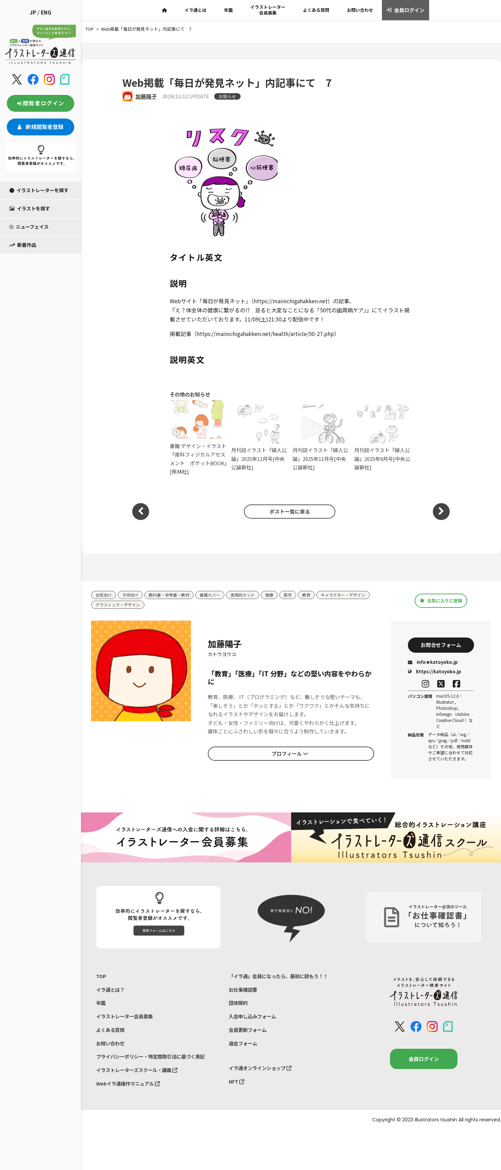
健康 (279, 595)
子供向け (132, 595)
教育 (317, 595)
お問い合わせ (360, 10)
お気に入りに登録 (441, 600)
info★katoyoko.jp (433, 664)
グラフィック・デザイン (119, 605)
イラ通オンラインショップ (262, 1073)
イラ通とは (195, 10)
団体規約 (239, 1006)
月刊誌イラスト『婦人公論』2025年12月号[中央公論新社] (260, 438)
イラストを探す (29, 208)
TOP (101, 978)
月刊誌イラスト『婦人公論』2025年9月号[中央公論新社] (383, 438)
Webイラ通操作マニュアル (130, 1090)
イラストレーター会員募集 (267, 10)
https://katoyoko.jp (434, 673)
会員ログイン (405, 10)
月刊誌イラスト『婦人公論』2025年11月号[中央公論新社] (322, 438)
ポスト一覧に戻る (287, 511)
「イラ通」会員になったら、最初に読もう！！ (282, 978)
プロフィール (289, 755)
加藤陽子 (146, 96)
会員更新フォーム (249, 1034)
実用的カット (251, 595)
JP (33, 12)
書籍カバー (217, 595)
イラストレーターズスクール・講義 (139, 1076)
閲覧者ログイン (40, 103)
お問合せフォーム (441, 646)
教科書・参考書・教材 (173, 595)
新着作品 (22, 244)
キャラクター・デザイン (357, 595)
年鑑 (228, 10)
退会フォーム (244, 1048)
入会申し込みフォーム (254, 1020)
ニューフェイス (29, 226)
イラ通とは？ (111, 992)
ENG (46, 12)
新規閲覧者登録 (40, 127)
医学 (298, 595)
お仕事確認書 (244, 992)
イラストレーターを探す (38, 190)
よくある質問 (316, 10)
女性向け (104, 595)
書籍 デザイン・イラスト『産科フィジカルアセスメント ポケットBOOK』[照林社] (199, 437)
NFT (237, 1088)
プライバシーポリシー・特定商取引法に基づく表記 (154, 1062)
